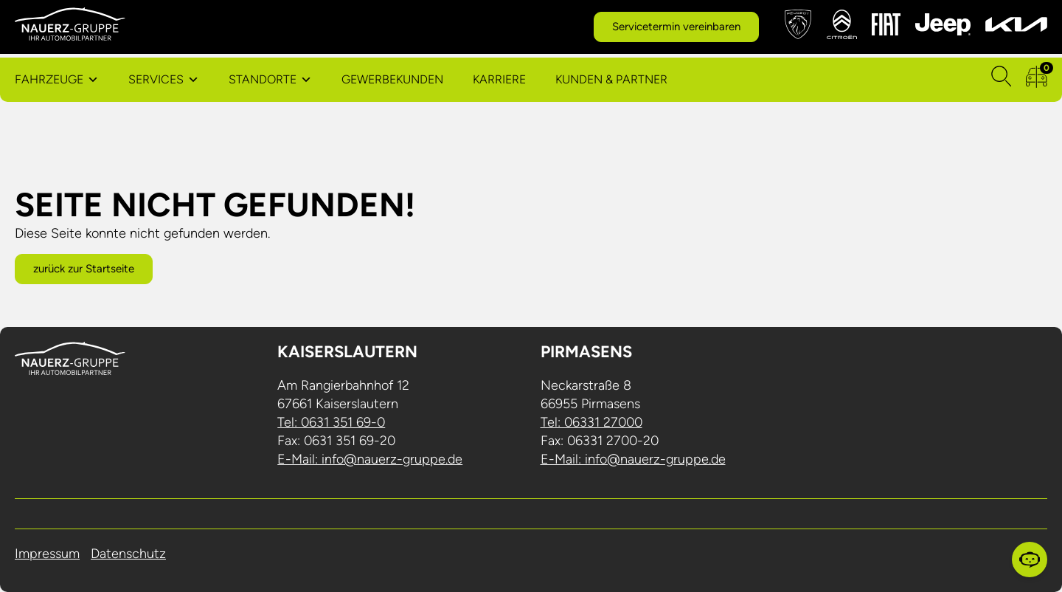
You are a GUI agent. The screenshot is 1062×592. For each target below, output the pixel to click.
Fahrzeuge (49, 79)
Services (156, 79)
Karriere (499, 79)
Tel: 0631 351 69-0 (331, 422)
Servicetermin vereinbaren (676, 26)
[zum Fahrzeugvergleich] (1036, 80)
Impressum (47, 553)
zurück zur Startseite (83, 268)
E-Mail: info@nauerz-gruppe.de (369, 459)
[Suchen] (1001, 80)
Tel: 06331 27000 (591, 422)
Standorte (262, 79)
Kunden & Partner (611, 79)
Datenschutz (128, 553)
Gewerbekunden (392, 79)
